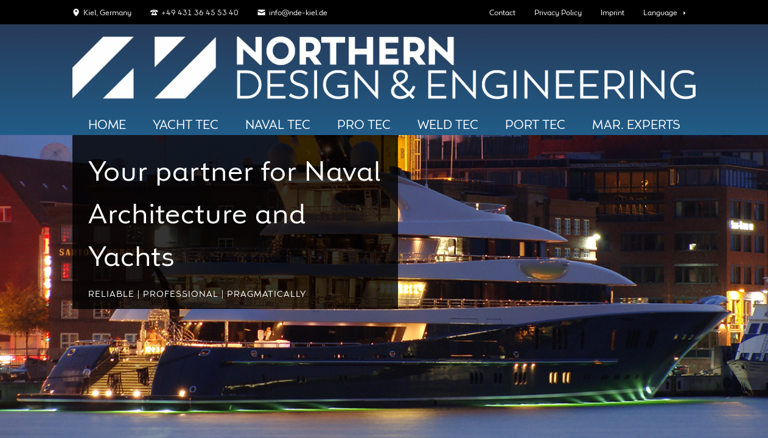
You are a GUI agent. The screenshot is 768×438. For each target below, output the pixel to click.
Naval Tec (277, 125)
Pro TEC (364, 125)
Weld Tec (447, 125)
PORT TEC (535, 125)
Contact (502, 13)
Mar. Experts (636, 125)
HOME (107, 125)
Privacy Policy (558, 13)
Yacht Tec (185, 125)
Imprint (612, 13)
